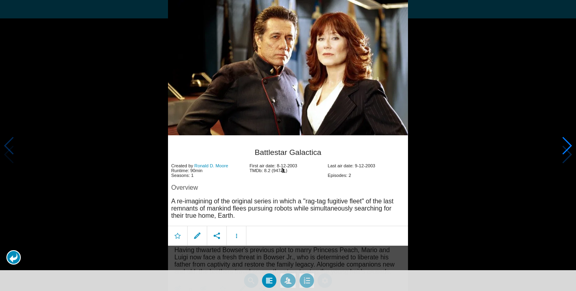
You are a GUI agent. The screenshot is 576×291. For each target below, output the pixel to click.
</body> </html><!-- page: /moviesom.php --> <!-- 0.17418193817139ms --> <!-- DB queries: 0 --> (288, 145)
